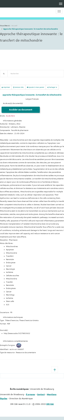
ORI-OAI (50, 404)
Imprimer (6, 87)
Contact (41, 394)
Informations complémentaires (15, 341)
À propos (30, 394)
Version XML (18, 87)
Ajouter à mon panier (35, 87)
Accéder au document (20, 109)
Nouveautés (21, 79)
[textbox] (35, 73)
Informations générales (12, 121)
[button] (54, 369)
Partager (52, 87)
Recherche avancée (8, 79)
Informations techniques (13, 317)
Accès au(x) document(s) (13, 103)
